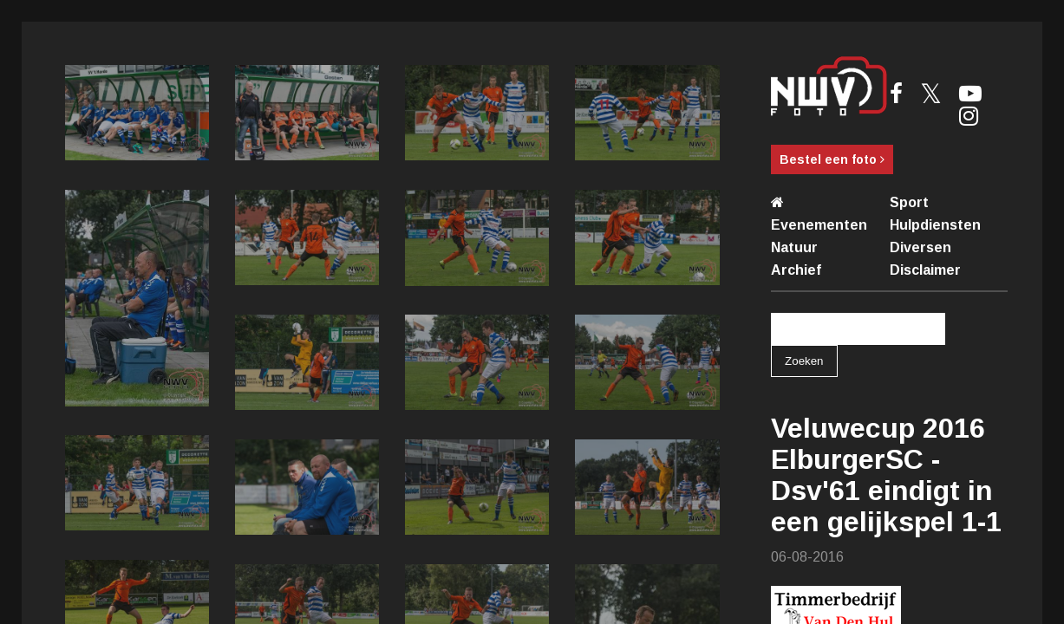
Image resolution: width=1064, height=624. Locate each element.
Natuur (794, 247)
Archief (796, 270)
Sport (909, 202)
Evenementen (819, 225)
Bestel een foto (832, 159)
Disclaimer (925, 270)
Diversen (920, 247)
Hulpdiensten (935, 225)
